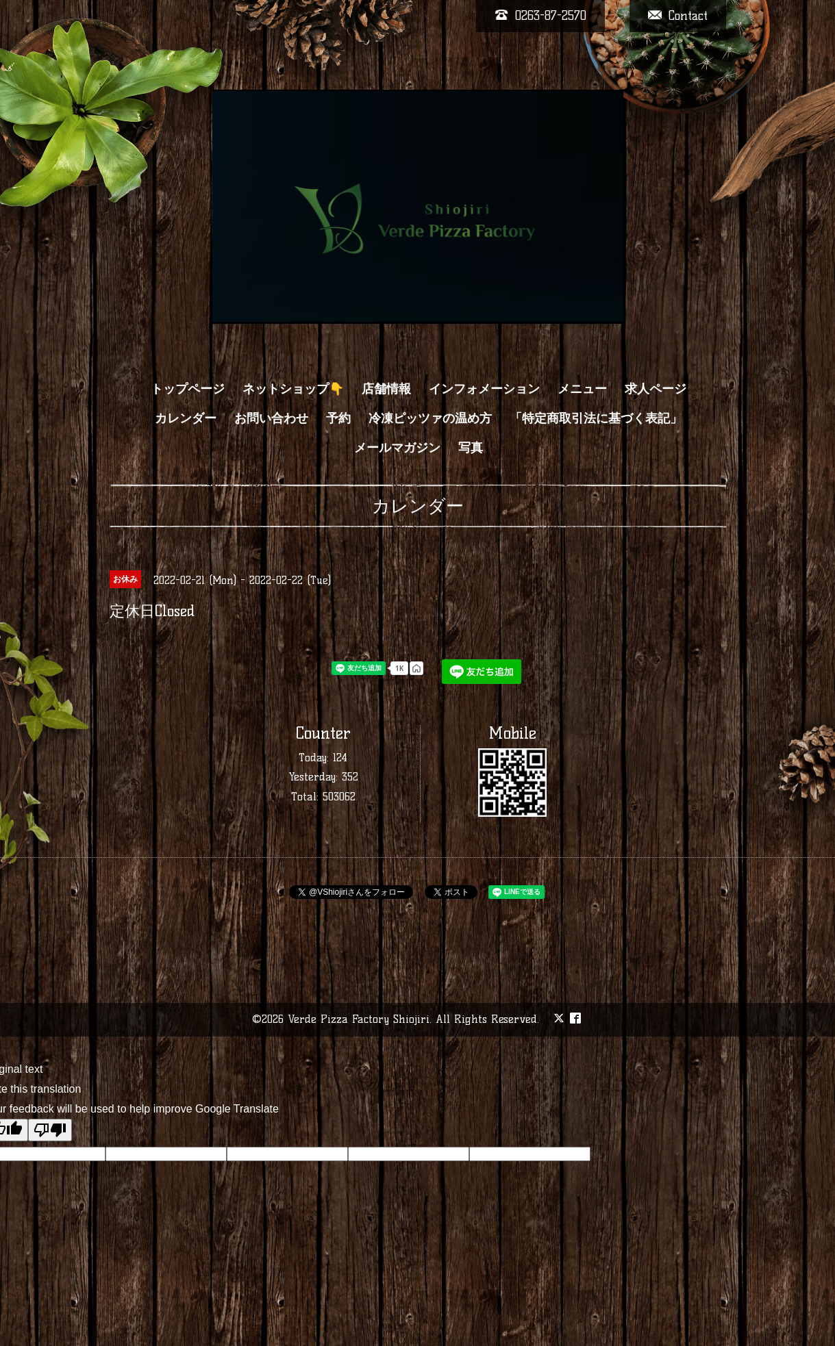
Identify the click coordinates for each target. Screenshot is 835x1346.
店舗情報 (386, 388)
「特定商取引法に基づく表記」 (596, 418)
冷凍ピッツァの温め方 (430, 418)
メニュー (582, 388)
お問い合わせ (271, 418)
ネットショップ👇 (293, 388)
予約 (338, 418)
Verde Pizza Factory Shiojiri (358, 1019)
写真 (470, 447)
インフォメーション (484, 388)
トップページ (188, 388)
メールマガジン (397, 447)
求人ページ (655, 388)
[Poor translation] (50, 1130)
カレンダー (185, 418)
